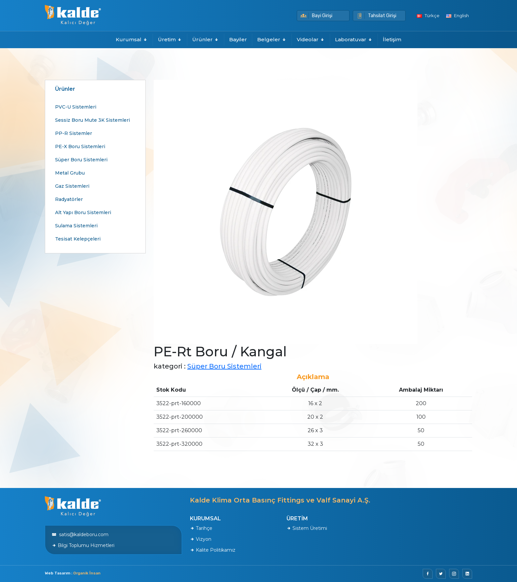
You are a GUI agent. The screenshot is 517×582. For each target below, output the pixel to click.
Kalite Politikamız (212, 550)
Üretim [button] (170, 39)
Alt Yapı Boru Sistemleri (83, 212)
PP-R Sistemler (73, 133)
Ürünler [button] (205, 39)
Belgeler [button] (272, 39)
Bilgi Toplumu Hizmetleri (83, 545)
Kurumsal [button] (132, 39)
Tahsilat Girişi (376, 16)
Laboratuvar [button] (354, 39)
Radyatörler (69, 199)
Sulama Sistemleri (76, 226)
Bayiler (238, 39)
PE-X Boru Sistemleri (80, 146)
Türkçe (428, 15)
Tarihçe (201, 528)
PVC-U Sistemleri (75, 107)
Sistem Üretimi (307, 528)
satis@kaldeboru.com (80, 534)
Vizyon (200, 539)
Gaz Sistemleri (72, 186)
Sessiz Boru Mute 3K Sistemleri (92, 120)
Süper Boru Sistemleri (81, 160)
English (457, 15)
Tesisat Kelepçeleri (78, 239)
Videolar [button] (311, 39)
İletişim (392, 39)
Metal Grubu (70, 173)
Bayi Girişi (316, 16)
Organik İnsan (87, 573)
